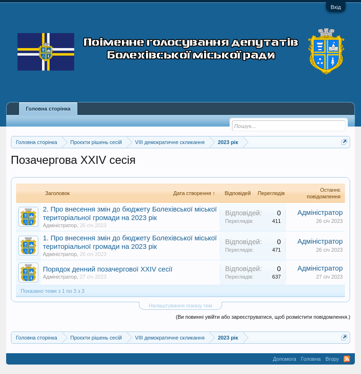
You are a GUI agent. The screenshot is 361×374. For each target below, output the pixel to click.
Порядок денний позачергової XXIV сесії (107, 269)
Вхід (336, 7)
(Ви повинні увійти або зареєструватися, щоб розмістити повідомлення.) (263, 317)
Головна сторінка (48, 108)
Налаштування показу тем (180, 305)
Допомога (284, 359)
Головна (311, 359)
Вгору (332, 359)
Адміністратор (60, 225)
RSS (347, 359)
